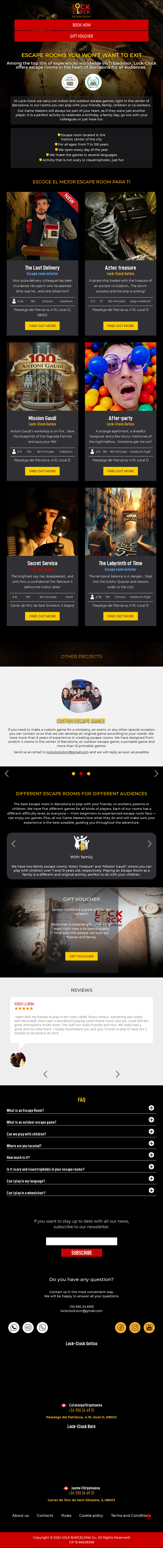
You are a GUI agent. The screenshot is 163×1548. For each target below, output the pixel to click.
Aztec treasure (120, 268)
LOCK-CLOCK (81, 10)
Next (156, 773)
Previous (6, 773)
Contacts (45, 1515)
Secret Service (42, 563)
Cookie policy (91, 1515)
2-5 (19, 451)
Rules (66, 1515)
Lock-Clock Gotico (120, 274)
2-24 (20, 301)
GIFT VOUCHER (81, 36)
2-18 (98, 597)
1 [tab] (73, 773)
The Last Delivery (42, 268)
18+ (33, 301)
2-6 (98, 451)
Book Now (82, 25)
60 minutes (45, 451)
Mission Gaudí (42, 418)
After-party (121, 418)
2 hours (47, 301)
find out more (42, 326)
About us (20, 1515)
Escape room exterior (42, 274)
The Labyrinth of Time (120, 563)
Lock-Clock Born (42, 569)
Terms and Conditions (131, 1515)
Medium (66, 301)
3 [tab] (88, 773)
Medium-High (140, 451)
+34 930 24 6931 (81, 1307)
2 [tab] (81, 773)
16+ (29, 451)
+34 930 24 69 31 (81, 1410)
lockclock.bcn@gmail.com (68, 752)
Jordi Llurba (24, 1003)
